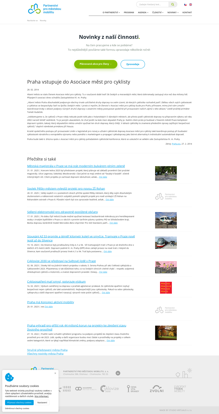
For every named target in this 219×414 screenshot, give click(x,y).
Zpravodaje (132, 64)
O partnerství (111, 12)
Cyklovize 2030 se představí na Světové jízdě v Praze (61, 261)
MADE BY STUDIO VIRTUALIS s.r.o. (176, 410)
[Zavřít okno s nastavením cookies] (55, 373)
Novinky (172, 12)
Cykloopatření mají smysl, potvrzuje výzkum (56, 281)
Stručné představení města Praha (47, 350)
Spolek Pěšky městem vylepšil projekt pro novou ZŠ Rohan (66, 188)
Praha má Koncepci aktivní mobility (50, 302)
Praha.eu (176, 143)
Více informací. (42, 396)
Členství (157, 12)
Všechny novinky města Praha (45, 353)
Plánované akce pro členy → (96, 63)
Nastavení (42, 402)
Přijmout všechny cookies (19, 402)
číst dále (103, 177)
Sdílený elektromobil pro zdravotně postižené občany (62, 212)
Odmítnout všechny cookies (17, 408)
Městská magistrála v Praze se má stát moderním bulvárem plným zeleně (76, 166)
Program (129, 12)
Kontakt (187, 12)
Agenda (143, 12)
